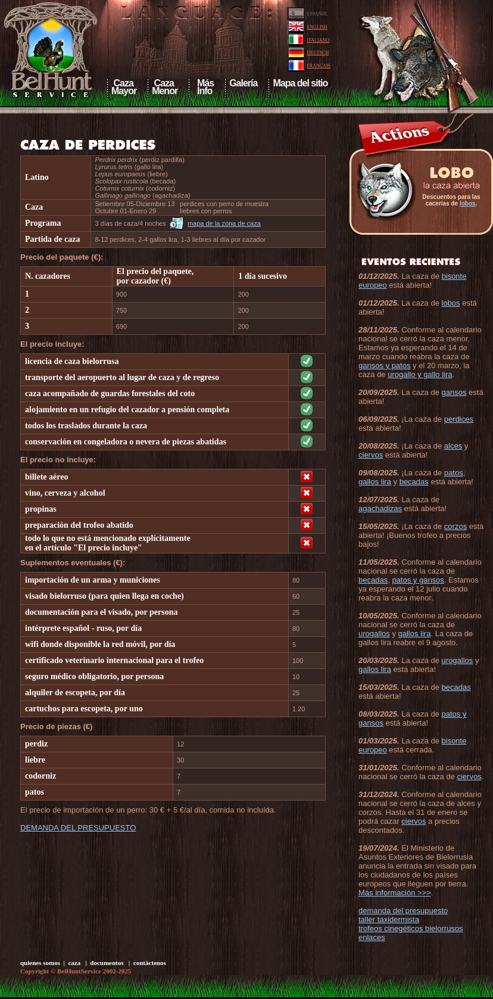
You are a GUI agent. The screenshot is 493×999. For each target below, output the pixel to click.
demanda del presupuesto (403, 910)
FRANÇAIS (318, 66)
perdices (458, 419)
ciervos (370, 454)
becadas (414, 481)
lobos (468, 203)
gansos (454, 392)
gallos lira (374, 481)
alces (453, 445)
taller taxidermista (388, 919)
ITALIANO (318, 40)
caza (74, 962)
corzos (455, 526)
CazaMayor (123, 87)
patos (453, 472)
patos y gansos (418, 579)
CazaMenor (164, 87)
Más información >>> (394, 892)
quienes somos (40, 962)
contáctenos (149, 962)
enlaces (371, 937)
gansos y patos (384, 365)
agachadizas (380, 508)
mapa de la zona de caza (224, 223)
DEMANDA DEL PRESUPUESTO (78, 827)
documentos (106, 962)
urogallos (374, 633)
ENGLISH (317, 27)
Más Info (203, 87)
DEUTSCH (318, 52)
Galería (243, 83)
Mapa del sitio (300, 83)
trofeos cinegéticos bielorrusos (410, 928)
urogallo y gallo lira (420, 374)
